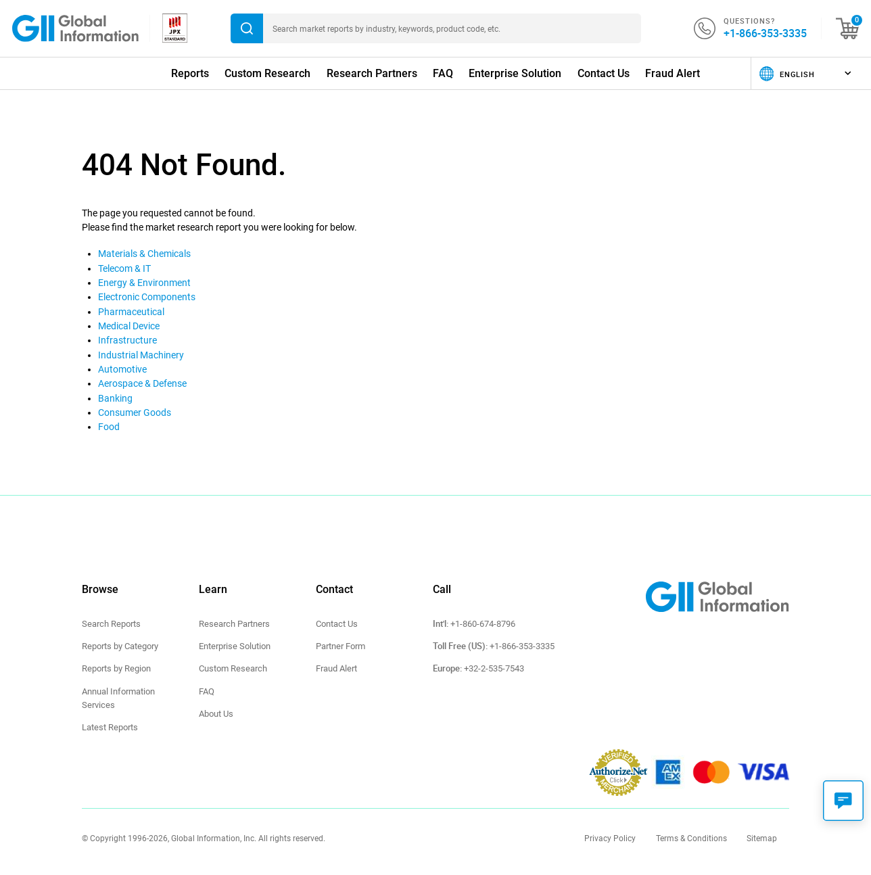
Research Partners (372, 73)
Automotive (122, 369)
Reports (190, 73)
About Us (216, 714)
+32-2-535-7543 (494, 668)
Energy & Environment (144, 282)
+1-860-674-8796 (482, 624)
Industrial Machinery (141, 355)
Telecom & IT (124, 268)
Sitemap (762, 838)
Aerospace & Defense (142, 383)
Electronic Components (146, 296)
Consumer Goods (134, 412)
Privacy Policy (610, 838)
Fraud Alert (672, 73)
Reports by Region (116, 668)
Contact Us (604, 73)
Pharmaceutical (131, 311)
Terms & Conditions (691, 838)
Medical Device (129, 326)
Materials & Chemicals (144, 253)
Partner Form (340, 646)
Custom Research (267, 73)
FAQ (443, 73)
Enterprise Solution (515, 73)
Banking (115, 398)
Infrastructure (127, 340)
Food (109, 426)
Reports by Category (120, 646)
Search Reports (111, 624)
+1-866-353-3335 (765, 33)
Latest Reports (110, 727)
